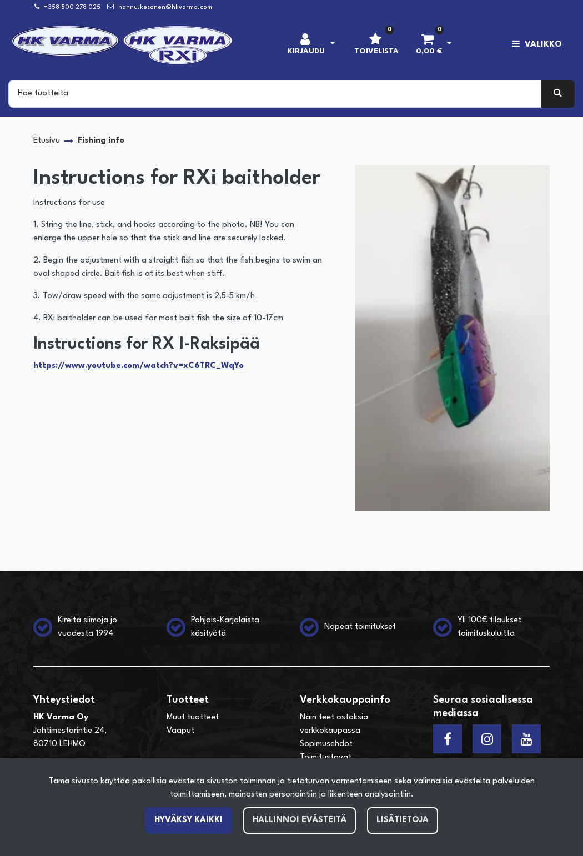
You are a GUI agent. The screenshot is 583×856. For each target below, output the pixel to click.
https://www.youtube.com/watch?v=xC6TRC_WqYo (138, 366)
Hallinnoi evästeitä (299, 820)
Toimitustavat (325, 757)
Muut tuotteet (193, 717)
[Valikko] (537, 45)
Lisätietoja (402, 820)
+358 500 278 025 (72, 7)
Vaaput (180, 731)
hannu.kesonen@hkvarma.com (165, 7)
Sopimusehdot (326, 744)
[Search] (274, 94)
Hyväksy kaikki (188, 820)
